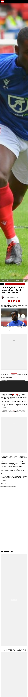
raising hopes (14, 373)
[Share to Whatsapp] (14, 301)
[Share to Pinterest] (19, 301)
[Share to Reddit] (16, 301)
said (14, 410)
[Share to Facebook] (9, 301)
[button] (23, 1)
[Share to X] (11, 301)
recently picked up (16, 394)
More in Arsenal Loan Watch (13, 650)
